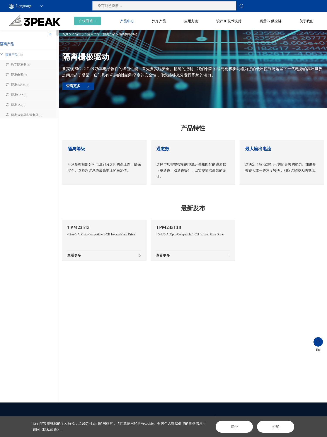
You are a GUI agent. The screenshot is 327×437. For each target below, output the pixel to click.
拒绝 (275, 426)
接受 (232, 426)
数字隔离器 (26, 64)
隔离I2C (23, 105)
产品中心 (80, 34)
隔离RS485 (25, 84)
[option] (106, 162)
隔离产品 (12, 44)
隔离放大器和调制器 (31, 115)
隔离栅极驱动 (27, 125)
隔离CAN (24, 95)
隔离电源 (24, 74)
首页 (68, 34)
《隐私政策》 (50, 429)
